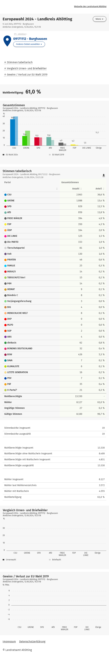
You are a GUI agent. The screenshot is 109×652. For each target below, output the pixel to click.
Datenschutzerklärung (32, 641)
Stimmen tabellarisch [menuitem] (20, 62)
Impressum (9, 641)
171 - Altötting (20, 34)
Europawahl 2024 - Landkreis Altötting (37, 19)
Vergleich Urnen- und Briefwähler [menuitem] (27, 68)
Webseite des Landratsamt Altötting (90, 6)
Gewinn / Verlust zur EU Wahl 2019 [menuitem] (27, 74)
